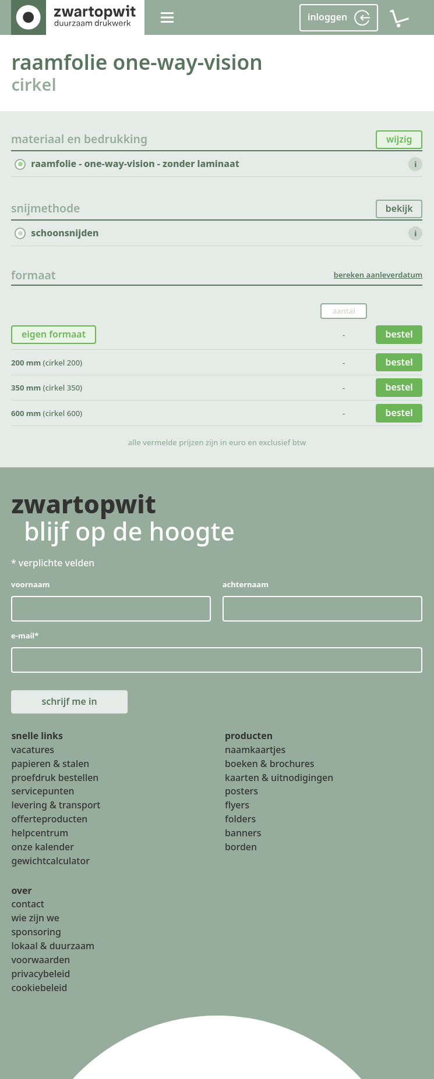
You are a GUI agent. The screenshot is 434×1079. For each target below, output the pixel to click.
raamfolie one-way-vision (136, 62)
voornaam (30, 584)
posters (241, 791)
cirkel (33, 84)
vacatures (32, 749)
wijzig (399, 139)
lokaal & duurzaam (52, 945)
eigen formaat (54, 334)
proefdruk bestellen (54, 777)
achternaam (246, 584)
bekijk (399, 208)
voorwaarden (40, 959)
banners (243, 832)
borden (241, 846)
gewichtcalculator (50, 860)
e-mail (24, 635)
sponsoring (36, 931)
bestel (399, 334)
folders (240, 818)
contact (27, 904)
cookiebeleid (39, 987)
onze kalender (42, 846)
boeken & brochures (270, 763)
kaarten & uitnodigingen (279, 777)
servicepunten (42, 791)
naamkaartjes (255, 749)
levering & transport (55, 805)
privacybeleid (40, 973)
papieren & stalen (50, 763)
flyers (237, 805)
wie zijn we (35, 918)
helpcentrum (39, 832)
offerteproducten (49, 818)
